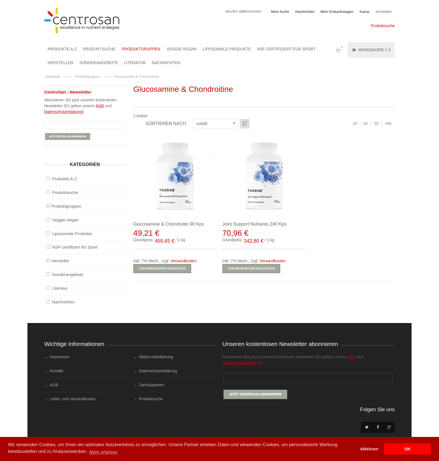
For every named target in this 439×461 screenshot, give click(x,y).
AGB (100, 106)
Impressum (59, 357)
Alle (388, 123)
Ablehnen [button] (369, 449)
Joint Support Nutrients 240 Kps (254, 223)
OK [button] (408, 449)
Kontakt (56, 371)
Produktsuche (383, 26)
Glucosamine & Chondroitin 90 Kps (168, 223)
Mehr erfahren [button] (103, 452)
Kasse (364, 12)
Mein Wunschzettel (339, 50)
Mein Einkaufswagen (337, 12)
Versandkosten (184, 261)
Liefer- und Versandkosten (72, 399)
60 (365, 123)
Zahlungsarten (151, 385)
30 (355, 123)
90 (376, 123)
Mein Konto (280, 12)
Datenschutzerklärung (63, 111)
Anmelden (384, 12)
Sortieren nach (166, 123)
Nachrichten (304, 12)
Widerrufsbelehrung (156, 357)
